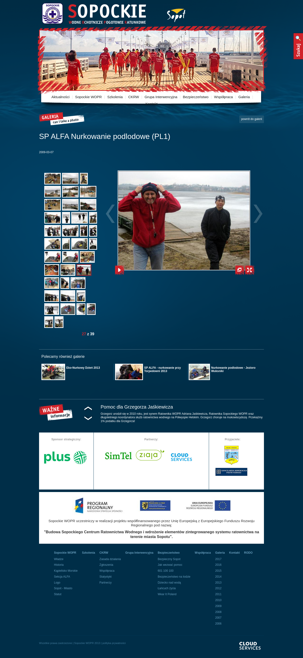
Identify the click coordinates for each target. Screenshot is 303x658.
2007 (218, 617)
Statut (57, 594)
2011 (218, 594)
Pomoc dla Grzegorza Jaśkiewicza (137, 407)
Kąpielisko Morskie (66, 570)
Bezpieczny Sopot (169, 559)
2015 (218, 570)
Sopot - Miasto (63, 588)
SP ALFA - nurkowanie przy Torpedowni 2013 (162, 369)
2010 (218, 600)
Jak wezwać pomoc (170, 564)
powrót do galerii (251, 119)
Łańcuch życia (167, 588)
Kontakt (152, 104)
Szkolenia (115, 97)
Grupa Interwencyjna (161, 97)
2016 (218, 564)
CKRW (133, 97)
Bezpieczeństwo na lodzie (174, 576)
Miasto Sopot (176, 14)
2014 (218, 576)
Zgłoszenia (106, 564)
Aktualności (60, 97)
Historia (59, 564)
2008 (218, 612)
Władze (58, 559)
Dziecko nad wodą (169, 582)
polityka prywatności (113, 643)
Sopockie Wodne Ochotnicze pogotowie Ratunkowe (93, 13)
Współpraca (223, 97)
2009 (218, 606)
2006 (218, 623)
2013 (218, 582)
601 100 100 (166, 570)
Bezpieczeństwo (196, 97)
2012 (218, 588)
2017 (218, 559)
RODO (248, 552)
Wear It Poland (167, 594)
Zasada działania (110, 559)
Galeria (244, 97)
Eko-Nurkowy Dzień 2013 (83, 367)
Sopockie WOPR (88, 97)
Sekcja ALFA (62, 576)
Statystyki (105, 576)
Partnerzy (105, 582)
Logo (57, 582)
